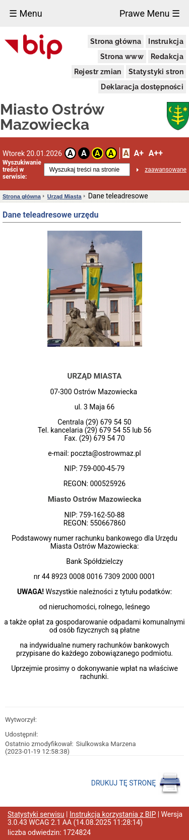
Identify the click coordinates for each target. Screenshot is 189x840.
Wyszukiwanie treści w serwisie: (22, 169)
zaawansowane (165, 169)
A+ (138, 153)
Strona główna (115, 41)
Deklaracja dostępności (142, 87)
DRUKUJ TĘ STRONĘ (136, 783)
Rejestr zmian (97, 72)
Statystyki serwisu (36, 814)
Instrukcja (165, 41)
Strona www (122, 56)
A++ (156, 153)
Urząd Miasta (64, 196)
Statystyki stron (156, 72)
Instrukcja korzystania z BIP (113, 814)
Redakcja (167, 56)
